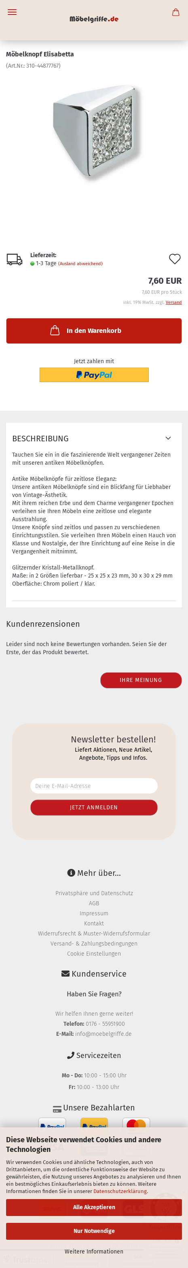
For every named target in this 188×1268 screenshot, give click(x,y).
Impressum (94, 913)
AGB (94, 903)
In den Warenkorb (85, 330)
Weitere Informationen (94, 1251)
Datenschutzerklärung (120, 1191)
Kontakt (94, 923)
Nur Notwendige (94, 1231)
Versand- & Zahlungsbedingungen (94, 943)
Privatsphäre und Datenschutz (94, 893)
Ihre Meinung (141, 680)
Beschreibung (40, 438)
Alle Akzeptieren (94, 1207)
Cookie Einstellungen (94, 953)
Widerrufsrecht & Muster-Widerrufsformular (94, 933)
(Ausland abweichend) (80, 263)
